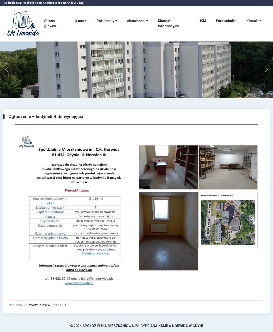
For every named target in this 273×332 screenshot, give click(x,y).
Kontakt (253, 21)
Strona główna (50, 23)
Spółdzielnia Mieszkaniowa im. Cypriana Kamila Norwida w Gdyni (143, 326)
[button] (6, 69)
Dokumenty (105, 21)
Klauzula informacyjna (168, 23)
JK (64, 305)
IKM (203, 21)
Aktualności (136, 21)
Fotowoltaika (226, 21)
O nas (79, 21)
